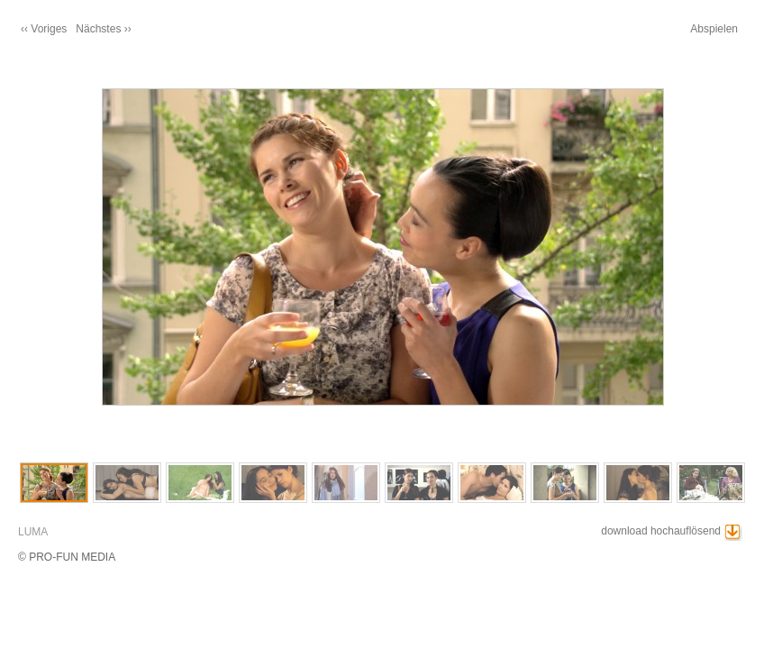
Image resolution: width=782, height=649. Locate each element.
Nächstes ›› (103, 29)
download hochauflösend (661, 531)
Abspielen (714, 29)
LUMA (33, 532)
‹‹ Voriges (44, 29)
